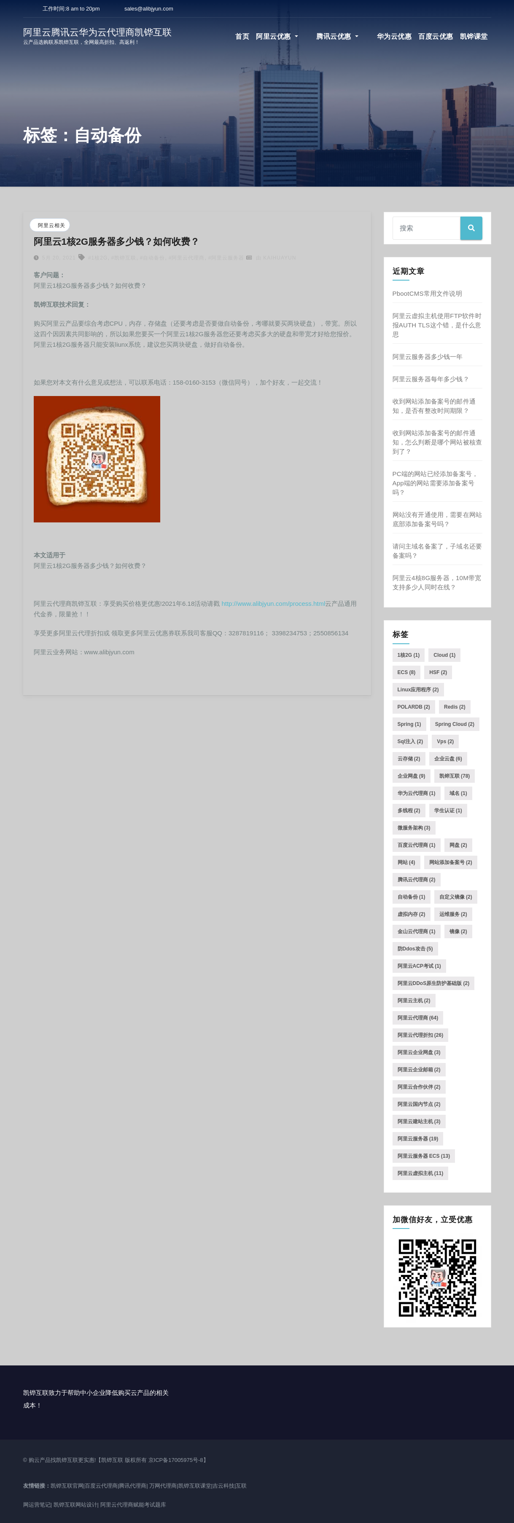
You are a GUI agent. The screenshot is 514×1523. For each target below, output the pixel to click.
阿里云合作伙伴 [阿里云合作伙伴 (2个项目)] (419, 1087)
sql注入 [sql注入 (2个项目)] (410, 741)
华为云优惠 (394, 36)
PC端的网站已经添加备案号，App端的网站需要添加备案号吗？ (436, 483)
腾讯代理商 (132, 1486)
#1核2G (98, 258)
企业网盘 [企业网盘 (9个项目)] (411, 776)
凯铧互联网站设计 (75, 1505)
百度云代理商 (101, 1486)
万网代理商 (163, 1486)
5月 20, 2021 (58, 258)
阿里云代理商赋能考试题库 (133, 1505)
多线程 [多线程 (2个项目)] (409, 811)
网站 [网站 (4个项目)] (406, 862)
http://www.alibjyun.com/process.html (273, 603)
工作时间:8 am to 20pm (70, 8)
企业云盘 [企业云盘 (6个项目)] (448, 759)
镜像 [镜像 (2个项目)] (458, 931)
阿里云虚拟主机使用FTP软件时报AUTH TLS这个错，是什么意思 (437, 325)
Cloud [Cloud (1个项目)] (444, 655)
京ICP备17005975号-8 (175, 1460)
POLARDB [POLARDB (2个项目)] (414, 707)
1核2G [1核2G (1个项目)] (409, 655)
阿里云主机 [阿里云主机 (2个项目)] (414, 1001)
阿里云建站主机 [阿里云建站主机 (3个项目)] (419, 1121)
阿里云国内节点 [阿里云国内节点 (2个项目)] (419, 1104)
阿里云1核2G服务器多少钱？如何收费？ (117, 241)
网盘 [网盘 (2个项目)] (458, 845)
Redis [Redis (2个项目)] (455, 707)
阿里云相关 (51, 225)
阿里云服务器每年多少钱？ (431, 379)
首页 (265, 36)
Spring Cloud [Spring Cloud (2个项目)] (454, 724)
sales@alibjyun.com (148, 8)
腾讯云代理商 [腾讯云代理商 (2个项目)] (417, 880)
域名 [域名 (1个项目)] (458, 793)
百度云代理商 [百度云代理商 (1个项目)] (417, 845)
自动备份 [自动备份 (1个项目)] (411, 897)
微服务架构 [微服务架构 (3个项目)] (414, 828)
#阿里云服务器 (226, 258)
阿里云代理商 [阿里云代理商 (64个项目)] (418, 1018)
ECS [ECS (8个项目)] (407, 672)
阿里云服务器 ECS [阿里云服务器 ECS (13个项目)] (424, 1156)
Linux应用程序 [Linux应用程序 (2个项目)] (418, 690)
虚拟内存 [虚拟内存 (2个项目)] (411, 914)
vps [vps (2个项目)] (445, 741)
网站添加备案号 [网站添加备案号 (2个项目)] (450, 862)
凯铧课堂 (474, 36)
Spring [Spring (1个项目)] (409, 724)
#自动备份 (152, 258)
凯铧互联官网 (67, 1486)
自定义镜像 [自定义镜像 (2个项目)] (455, 897)
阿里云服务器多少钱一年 (428, 356)
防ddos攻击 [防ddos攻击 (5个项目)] (415, 949)
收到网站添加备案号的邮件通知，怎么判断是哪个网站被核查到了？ (437, 442)
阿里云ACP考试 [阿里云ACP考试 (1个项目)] (419, 966)
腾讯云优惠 (349, 36)
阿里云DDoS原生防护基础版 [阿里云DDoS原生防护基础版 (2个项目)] (434, 983)
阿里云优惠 (300, 36)
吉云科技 (223, 1486)
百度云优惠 (435, 36)
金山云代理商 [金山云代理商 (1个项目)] (417, 931)
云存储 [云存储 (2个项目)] (409, 759)
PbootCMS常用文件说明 (427, 293)
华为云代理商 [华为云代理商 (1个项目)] (417, 793)
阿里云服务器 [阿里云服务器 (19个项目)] (418, 1139)
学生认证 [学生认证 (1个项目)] (448, 811)
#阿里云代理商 (187, 258)
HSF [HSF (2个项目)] (438, 672)
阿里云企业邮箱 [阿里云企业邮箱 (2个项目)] (419, 1070)
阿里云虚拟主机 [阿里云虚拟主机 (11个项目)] (421, 1173)
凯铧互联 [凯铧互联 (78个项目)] (454, 776)
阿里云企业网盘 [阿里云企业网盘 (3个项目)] (419, 1052)
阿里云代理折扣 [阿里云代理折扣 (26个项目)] (421, 1035)
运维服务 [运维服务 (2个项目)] (453, 914)
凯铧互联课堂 (194, 1486)
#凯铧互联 (124, 258)
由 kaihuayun (271, 258)
